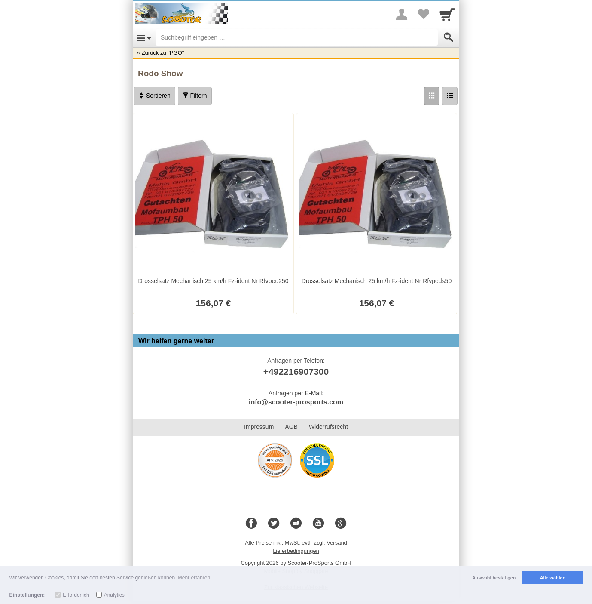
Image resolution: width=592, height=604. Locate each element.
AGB (291, 426)
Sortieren (154, 95)
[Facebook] (251, 523)
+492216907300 (296, 371)
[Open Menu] (144, 37)
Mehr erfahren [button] (194, 578)
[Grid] (431, 96)
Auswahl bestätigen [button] (494, 577)
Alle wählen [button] (552, 577)
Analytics (114, 595)
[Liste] (450, 96)
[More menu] (402, 14)
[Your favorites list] (423, 14)
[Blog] (296, 523)
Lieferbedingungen (296, 551)
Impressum (259, 426)
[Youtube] (318, 523)
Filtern (195, 95)
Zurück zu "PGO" (163, 52)
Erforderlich (76, 595)
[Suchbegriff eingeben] (297, 37)
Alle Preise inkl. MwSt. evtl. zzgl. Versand (296, 542)
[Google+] (341, 523)
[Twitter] (273, 523)
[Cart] (447, 14)
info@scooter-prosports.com (296, 402)
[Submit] (448, 37)
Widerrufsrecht (328, 426)
